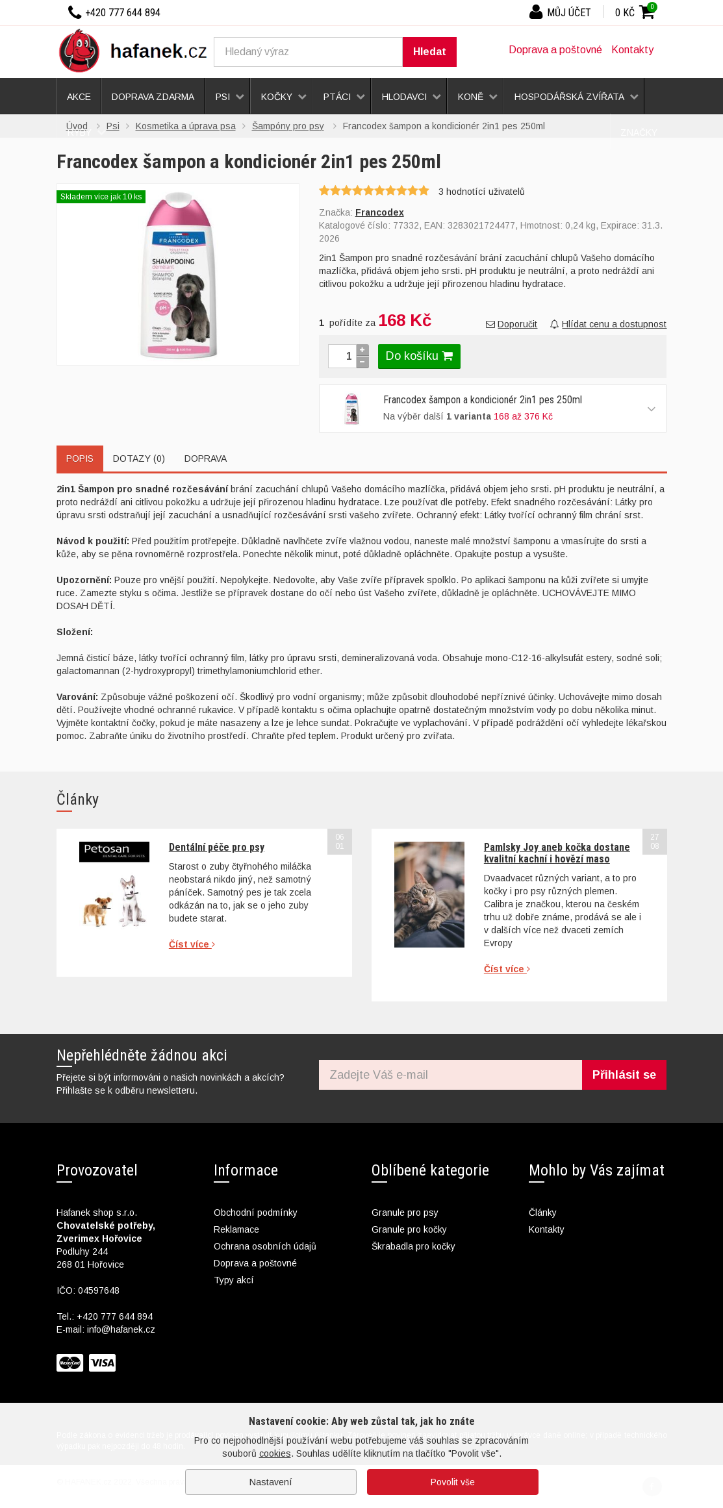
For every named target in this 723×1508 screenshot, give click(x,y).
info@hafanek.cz (121, 1329)
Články (543, 1212)
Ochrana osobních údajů (265, 1246)
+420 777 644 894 (115, 1316)
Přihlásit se (624, 1074)
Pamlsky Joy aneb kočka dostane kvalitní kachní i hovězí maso (557, 853)
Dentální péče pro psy (216, 847)
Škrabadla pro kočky (413, 1246)
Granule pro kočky (409, 1229)
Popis (80, 458)
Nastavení (270, 1482)
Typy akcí (234, 1280)
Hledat (429, 51)
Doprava (205, 458)
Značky (638, 132)
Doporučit (511, 324)
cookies (275, 1453)
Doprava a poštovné (555, 49)
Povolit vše (453, 1482)
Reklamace (236, 1229)
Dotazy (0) (139, 458)
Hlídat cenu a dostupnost (608, 324)
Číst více (192, 944)
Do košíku (419, 355)
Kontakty (632, 49)
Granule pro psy (405, 1212)
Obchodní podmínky (256, 1212)
